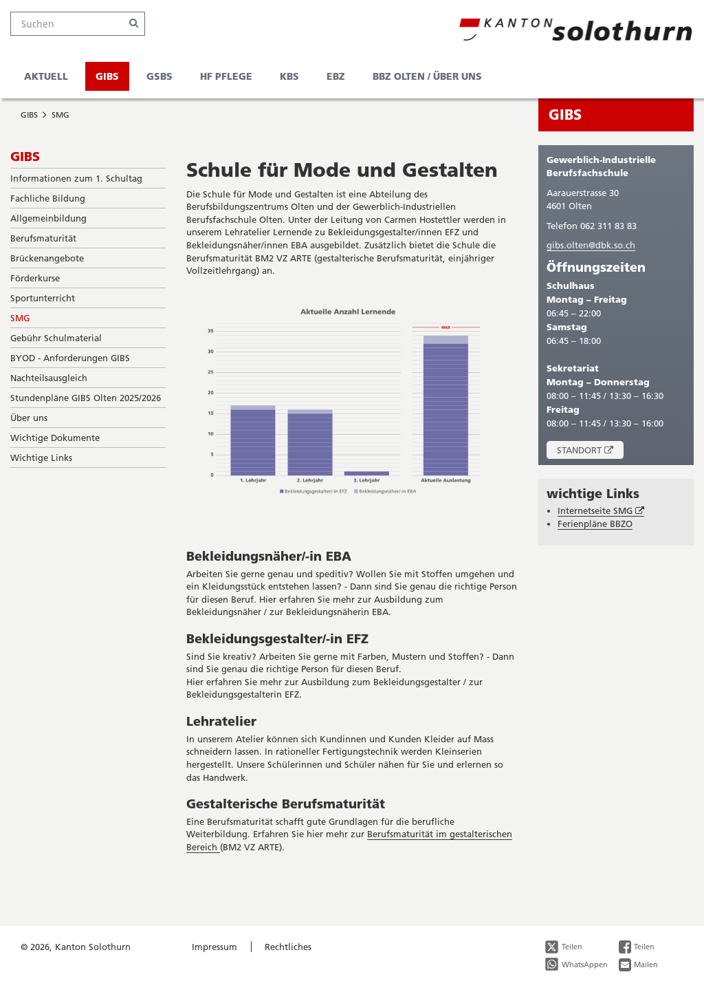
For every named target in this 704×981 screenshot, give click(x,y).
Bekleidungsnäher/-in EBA (268, 555)
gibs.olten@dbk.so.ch (591, 244)
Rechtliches (288, 946)
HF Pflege (226, 76)
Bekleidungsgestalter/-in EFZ (277, 638)
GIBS (107, 76)
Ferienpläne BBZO (595, 523)
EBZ (336, 76)
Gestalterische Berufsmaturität (285, 803)
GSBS (159, 76)
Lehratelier (221, 721)
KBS (289, 76)
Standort (590, 452)
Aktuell (46, 76)
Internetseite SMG (601, 511)
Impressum (214, 946)
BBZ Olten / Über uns (427, 76)
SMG (60, 114)
